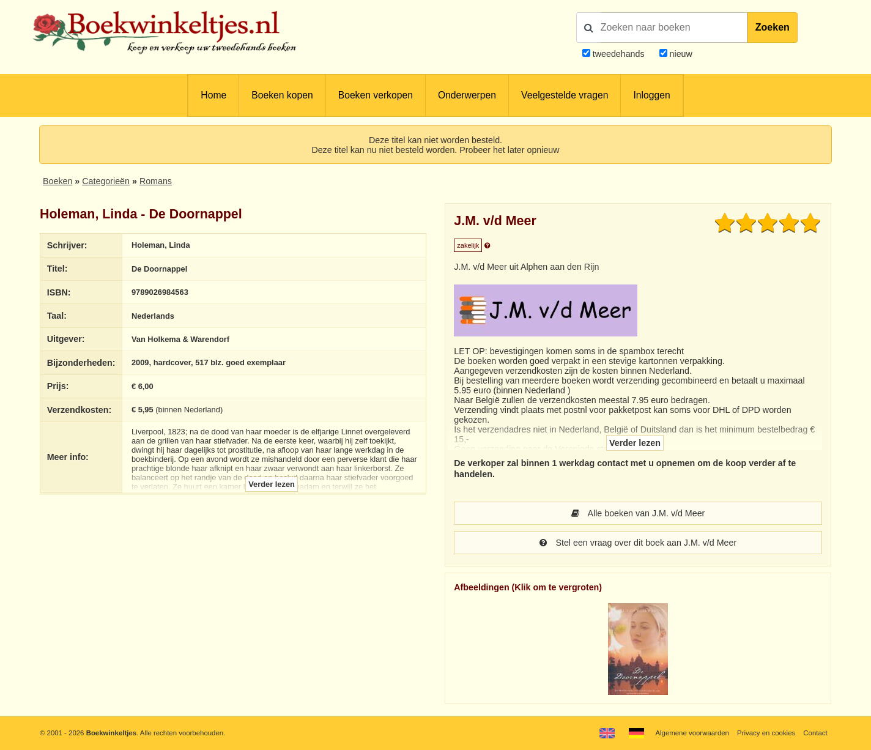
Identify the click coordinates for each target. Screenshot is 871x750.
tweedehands (619, 54)
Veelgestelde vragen (564, 95)
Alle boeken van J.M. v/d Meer (638, 513)
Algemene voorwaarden (691, 733)
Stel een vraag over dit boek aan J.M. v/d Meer (637, 543)
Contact (815, 733)
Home (213, 95)
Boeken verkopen (375, 95)
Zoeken (772, 27)
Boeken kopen (282, 95)
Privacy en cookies (766, 733)
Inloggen (651, 95)
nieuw (679, 54)
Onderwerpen (467, 95)
